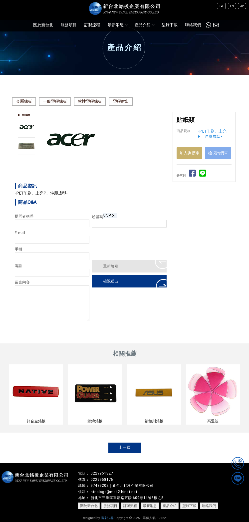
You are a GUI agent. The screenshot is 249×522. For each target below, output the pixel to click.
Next (163, 140)
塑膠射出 (121, 101)
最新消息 (117, 24)
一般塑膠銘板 (55, 101)
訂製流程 (92, 24)
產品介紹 (144, 24)
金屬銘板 (24, 101)
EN (232, 6)
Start (105, 172)
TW (221, 6)
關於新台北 (43, 24)
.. (141, 518)
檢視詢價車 (218, 153)
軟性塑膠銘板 (90, 101)
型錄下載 (170, 24)
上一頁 (125, 447)
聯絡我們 (193, 24)
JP (242, 6)
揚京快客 (107, 518)
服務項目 (69, 24)
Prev (46, 140)
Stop (109, 172)
